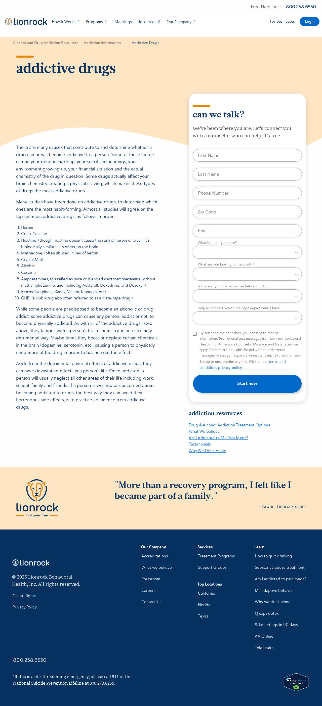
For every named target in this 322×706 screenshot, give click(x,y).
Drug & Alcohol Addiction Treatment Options (229, 425)
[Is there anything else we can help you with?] (247, 293)
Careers (148, 590)
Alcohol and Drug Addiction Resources (45, 42)
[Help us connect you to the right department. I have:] (247, 315)
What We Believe (204, 431)
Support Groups (212, 567)
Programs (94, 21)
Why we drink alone (273, 601)
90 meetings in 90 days (276, 624)
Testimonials (200, 444)
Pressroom (150, 579)
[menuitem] (25, 21)
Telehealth (264, 647)
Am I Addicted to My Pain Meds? (218, 437)
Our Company (179, 21)
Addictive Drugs (145, 42)
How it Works (63, 21)
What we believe (156, 567)
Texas (203, 616)
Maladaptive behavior (274, 590)
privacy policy (230, 367)
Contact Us (151, 601)
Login (309, 21)
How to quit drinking (273, 556)
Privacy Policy (25, 607)
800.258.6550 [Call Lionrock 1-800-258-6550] (30, 660)
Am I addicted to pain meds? (280, 579)
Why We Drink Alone (207, 450)
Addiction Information (102, 42)
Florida (204, 604)
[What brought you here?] (247, 250)
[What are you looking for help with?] (247, 271)
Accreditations (154, 556)
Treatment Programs (216, 556)
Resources (147, 21)
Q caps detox (267, 613)
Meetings (123, 21)
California (206, 593)
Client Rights (24, 595)
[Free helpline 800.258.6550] (283, 7)
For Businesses (282, 21)
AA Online (264, 636)
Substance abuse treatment (280, 567)
